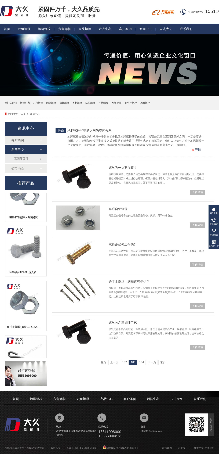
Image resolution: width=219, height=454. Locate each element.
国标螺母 (51, 102)
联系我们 (186, 29)
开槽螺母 (103, 102)
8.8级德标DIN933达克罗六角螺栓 (27, 272)
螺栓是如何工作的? (122, 244)
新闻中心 (145, 29)
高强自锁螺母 (118, 209)
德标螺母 (64, 102)
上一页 (114, 362)
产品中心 (105, 29)
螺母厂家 (25, 102)
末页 (163, 362)
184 (141, 362)
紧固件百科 (21, 158)
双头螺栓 (85, 29)
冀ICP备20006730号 (85, 448)
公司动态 (17, 168)
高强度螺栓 (131, 102)
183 (133, 362)
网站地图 (167, 448)
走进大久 (166, 29)
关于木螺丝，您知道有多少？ (129, 281)
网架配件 (116, 102)
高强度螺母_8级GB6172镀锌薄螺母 (29, 327)
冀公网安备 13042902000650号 (121, 448)
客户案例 (125, 29)
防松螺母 (90, 102)
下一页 (152, 362)
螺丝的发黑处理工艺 (123, 323)
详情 (198, 149)
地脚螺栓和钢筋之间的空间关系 (89, 130)
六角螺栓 (64, 29)
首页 (7, 29)
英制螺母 (77, 102)
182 (124, 362)
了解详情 (197, 192)
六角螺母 (24, 29)
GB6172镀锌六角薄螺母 (24, 218)
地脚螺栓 (44, 29)
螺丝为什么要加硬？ (123, 168)
